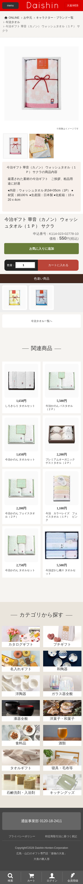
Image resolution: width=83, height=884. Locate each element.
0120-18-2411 (51, 821)
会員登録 (73, 880)
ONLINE (14, 17)
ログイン (52, 880)
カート (31, 880)
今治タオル (13, 22)
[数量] (25, 265)
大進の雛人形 (42, 859)
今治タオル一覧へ (41, 321)
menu (10, 5)
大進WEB (72, 5)
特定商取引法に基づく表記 (61, 836)
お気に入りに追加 (41, 248)
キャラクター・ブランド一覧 (54, 17)
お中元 (27, 17)
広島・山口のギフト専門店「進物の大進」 (41, 853)
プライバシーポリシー (22, 836)
